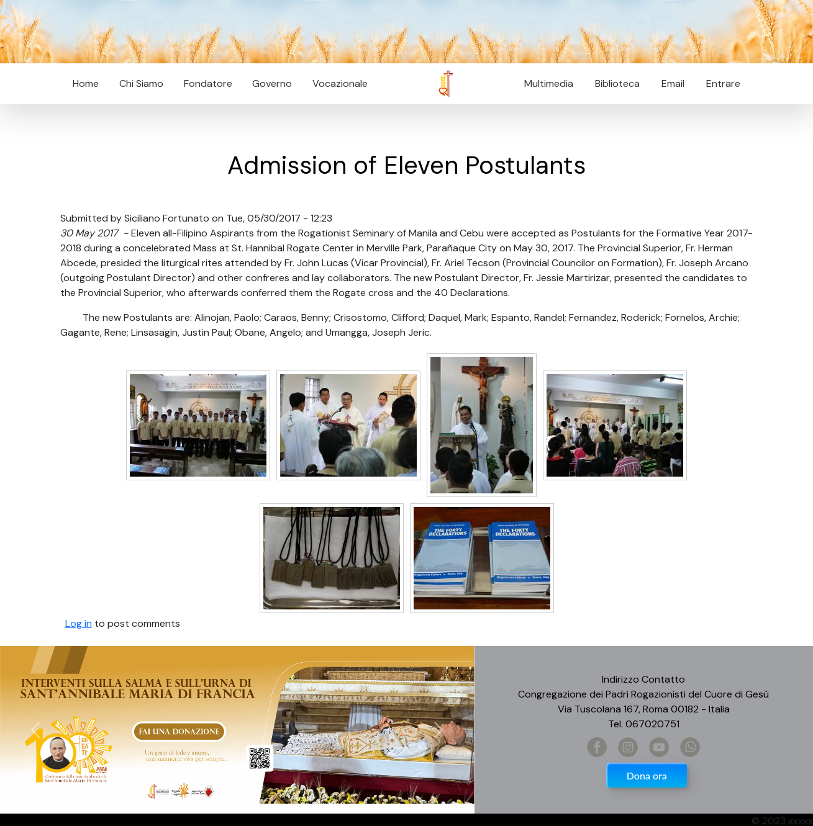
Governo (272, 83)
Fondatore (208, 83)
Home (86, 83)
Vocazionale (340, 83)
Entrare (723, 83)
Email (669, 83)
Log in (78, 623)
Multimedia (548, 83)
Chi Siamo (141, 83)
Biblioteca (617, 83)
